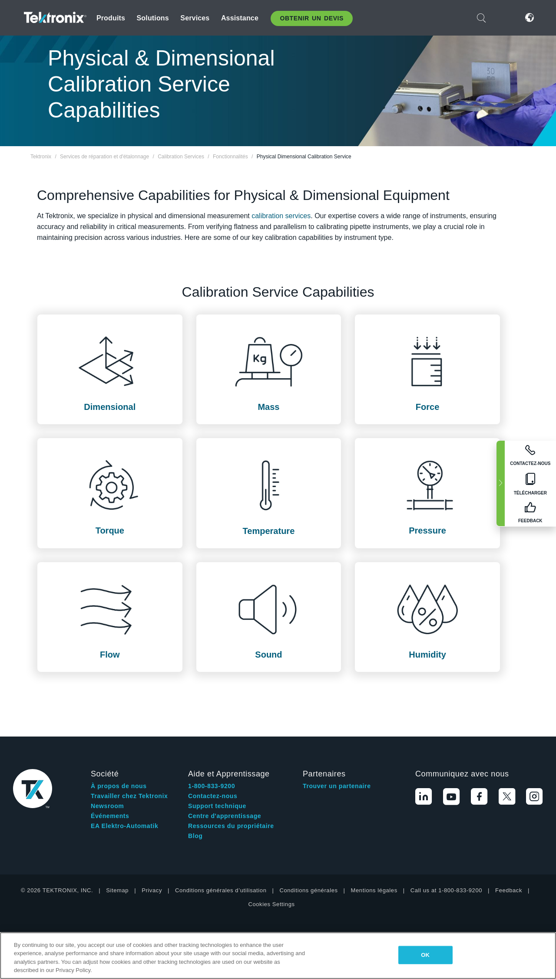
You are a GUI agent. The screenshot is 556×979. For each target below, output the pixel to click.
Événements (110, 775)
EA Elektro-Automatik (124, 785)
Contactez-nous (212, 755)
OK (425, 955)
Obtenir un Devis (312, 18)
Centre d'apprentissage (224, 775)
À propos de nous (119, 745)
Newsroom (107, 765)
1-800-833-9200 (211, 745)
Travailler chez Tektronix (129, 755)
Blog (195, 795)
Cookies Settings (271, 863)
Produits (110, 18)
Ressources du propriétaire (231, 785)
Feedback (508, 849)
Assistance (239, 18)
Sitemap (117, 849)
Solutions (153, 18)
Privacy (152, 849)
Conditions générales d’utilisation (220, 849)
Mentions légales (374, 849)
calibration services (281, 215)
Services (194, 18)
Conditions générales (308, 849)
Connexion (503, 17)
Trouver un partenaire (337, 745)
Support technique (217, 765)
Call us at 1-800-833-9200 (446, 849)
